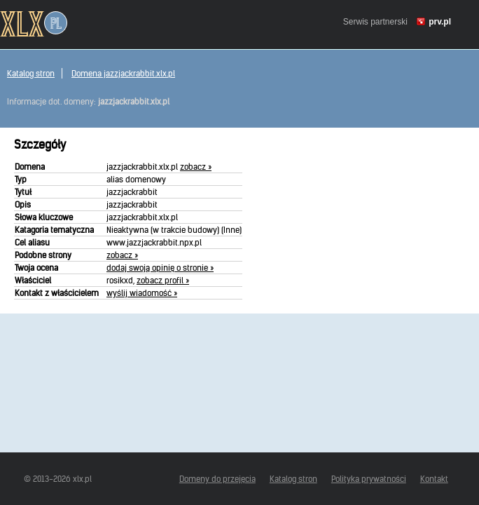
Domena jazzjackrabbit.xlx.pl (123, 73)
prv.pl (440, 22)
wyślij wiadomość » (141, 293)
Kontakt (434, 478)
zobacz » (195, 166)
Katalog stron (31, 73)
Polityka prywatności (368, 478)
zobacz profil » (163, 280)
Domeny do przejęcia (217, 478)
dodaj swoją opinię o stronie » (160, 267)
